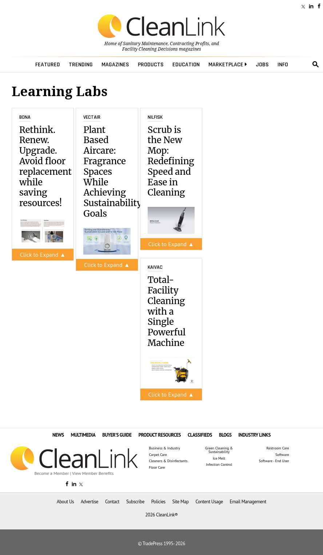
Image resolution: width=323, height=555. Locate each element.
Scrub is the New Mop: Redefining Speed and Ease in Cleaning (171, 161)
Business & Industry (164, 448)
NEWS (58, 435)
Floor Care (157, 467)
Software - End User (274, 461)
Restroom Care (278, 448)
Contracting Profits (189, 43)
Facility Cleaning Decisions (150, 49)
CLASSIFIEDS (200, 435)
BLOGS (225, 435)
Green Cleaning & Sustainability (219, 450)
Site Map (180, 502)
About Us (65, 502)
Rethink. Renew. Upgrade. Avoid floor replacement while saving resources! (45, 166)
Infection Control (219, 465)
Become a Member (52, 473)
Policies (158, 502)
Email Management (248, 502)
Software (282, 455)
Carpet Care (158, 455)
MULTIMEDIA (83, 435)
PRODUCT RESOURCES (160, 435)
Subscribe (135, 502)
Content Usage (209, 502)
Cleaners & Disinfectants (168, 461)
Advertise (89, 502)
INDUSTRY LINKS (254, 435)
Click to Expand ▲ (43, 254)
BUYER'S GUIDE (117, 435)
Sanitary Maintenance (145, 43)
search (315, 64)
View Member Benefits (92, 473)
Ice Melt (219, 458)
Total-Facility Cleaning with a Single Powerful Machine (167, 311)
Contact (112, 502)
